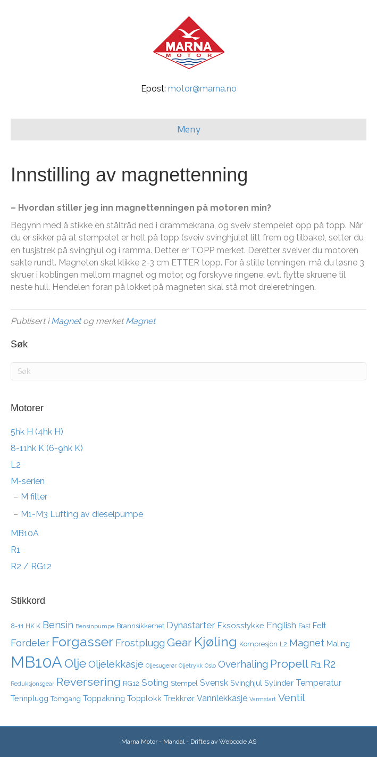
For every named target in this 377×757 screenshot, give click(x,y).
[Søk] (188, 371)
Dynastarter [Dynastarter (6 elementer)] (190, 625)
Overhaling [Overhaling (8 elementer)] (243, 664)
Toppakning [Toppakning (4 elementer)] (104, 698)
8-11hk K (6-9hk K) (47, 448)
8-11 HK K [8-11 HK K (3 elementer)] (25, 626)
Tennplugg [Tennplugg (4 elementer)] (29, 698)
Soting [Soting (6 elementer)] (155, 682)
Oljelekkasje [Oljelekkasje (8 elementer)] (116, 664)
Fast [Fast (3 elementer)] (304, 626)
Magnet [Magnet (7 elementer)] (306, 642)
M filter (34, 497)
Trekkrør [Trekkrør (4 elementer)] (179, 698)
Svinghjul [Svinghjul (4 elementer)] (246, 682)
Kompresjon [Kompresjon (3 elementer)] (258, 644)
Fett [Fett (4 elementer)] (319, 625)
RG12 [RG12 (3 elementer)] (131, 683)
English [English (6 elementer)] (281, 625)
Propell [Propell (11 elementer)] (289, 663)
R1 (15, 550)
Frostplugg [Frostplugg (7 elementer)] (140, 642)
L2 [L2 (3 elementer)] (283, 644)
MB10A (25, 533)
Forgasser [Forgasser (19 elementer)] (82, 642)
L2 (16, 465)
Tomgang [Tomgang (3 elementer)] (66, 699)
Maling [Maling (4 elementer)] (338, 643)
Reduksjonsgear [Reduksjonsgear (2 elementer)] (32, 683)
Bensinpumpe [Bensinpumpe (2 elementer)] (95, 626)
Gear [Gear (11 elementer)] (179, 642)
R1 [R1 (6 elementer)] (316, 664)
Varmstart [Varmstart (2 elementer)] (262, 699)
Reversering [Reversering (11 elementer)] (88, 681)
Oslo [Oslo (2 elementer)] (210, 665)
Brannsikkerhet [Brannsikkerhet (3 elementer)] (140, 626)
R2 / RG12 (31, 566)
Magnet (66, 321)
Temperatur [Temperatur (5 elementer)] (318, 683)
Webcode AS (237, 741)
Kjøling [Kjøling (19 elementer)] (215, 642)
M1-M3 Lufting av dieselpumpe (82, 514)
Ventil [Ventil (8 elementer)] (291, 697)
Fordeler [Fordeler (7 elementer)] (30, 642)
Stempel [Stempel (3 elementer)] (184, 683)
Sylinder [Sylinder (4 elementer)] (279, 682)
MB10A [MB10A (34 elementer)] (36, 662)
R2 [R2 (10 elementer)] (329, 664)
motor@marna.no (202, 89)
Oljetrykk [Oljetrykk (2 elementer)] (191, 665)
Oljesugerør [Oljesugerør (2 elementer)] (161, 665)
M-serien (28, 481)
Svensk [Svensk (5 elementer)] (214, 683)
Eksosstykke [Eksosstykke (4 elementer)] (240, 625)
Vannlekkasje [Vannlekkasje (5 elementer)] (222, 698)
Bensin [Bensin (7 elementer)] (58, 624)
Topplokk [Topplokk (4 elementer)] (144, 698)
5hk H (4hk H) (37, 432)
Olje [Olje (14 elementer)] (75, 663)
